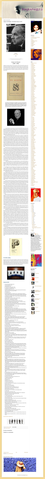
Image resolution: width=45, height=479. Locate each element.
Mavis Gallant (33, 145)
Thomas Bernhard (33, 170)
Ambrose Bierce (33, 67)
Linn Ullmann (32, 138)
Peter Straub (32, 156)
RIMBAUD (32, 45)
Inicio (16, 452)
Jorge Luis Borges (33, 129)
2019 (32, 209)
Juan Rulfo (32, 130)
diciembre (33, 212)
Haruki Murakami (33, 113)
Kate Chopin (32, 133)
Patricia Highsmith (33, 152)
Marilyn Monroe (33, 140)
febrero (33, 222)
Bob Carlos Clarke (33, 76)
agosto (33, 216)
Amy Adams (32, 68)
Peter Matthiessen (33, 155)
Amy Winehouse (33, 69)
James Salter (32, 121)
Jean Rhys (32, 122)
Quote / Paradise (16, 54)
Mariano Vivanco (33, 139)
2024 (32, 204)
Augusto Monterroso (33, 75)
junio (32, 218)
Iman (32, 116)
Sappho (32, 167)
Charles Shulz (33, 83)
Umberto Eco (32, 175)
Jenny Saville (32, 124)
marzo (33, 221)
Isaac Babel (32, 117)
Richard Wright (33, 163)
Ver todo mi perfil (33, 251)
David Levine (32, 89)
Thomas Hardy (33, 171)
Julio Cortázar (33, 132)
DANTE (32, 46)
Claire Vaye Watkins (33, 85)
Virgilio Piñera (33, 177)
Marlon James (33, 144)
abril (32, 220)
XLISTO (32, 183)
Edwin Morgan (33, 98)
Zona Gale (32, 185)
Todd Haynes (32, 172)
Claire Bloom (32, 84)
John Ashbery (33, 128)
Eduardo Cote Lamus (33, 97)
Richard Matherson (33, 162)
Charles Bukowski (33, 81)
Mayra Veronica (37, 277)
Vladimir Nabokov (33, 178)
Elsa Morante (32, 99)
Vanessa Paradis (33, 176)
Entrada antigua (26, 452)
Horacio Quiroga (33, 115)
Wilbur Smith (32, 180)
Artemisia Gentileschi (34, 226)
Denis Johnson (33, 91)
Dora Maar (32, 93)
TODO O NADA (33, 44)
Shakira (32, 168)
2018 (32, 210)
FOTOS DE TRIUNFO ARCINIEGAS (35, 37)
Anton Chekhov (33, 74)
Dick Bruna (32, 92)
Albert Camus (36, 307)
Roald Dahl (32, 164)
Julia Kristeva (32, 131)
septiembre (33, 215)
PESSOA (32, 43)
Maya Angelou (33, 146)
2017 (32, 211)
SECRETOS (32, 42)
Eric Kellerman (33, 100)
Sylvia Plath (32, 169)
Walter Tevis (32, 179)
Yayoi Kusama (33, 184)
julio (32, 217)
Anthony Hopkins (33, 73)
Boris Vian (32, 78)
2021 (32, 207)
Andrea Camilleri (33, 70)
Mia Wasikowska (33, 148)
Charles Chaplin (33, 82)
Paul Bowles (32, 153)
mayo (33, 219)
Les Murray (32, 137)
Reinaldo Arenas (33, 160)
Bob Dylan (32, 77)
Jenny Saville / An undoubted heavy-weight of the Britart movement (38, 291)
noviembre (33, 213)
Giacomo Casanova (33, 108)
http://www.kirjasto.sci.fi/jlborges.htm (8, 416)
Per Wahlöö (32, 154)
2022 (32, 206)
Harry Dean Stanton (33, 112)
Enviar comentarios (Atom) (10, 453)
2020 (32, 208)
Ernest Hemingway (33, 101)
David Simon (32, 90)
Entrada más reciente (6, 452)
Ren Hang (32, 161)
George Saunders (33, 106)
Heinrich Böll (32, 114)
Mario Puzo (32, 141)
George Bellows (33, 105)
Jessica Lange (33, 125)
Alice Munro (32, 66)
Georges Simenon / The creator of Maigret (37, 299)
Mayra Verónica (33, 147)
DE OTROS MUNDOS (34, 38)
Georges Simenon (33, 107)
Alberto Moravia (33, 65)
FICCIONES (32, 36)
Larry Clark (32, 136)
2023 (32, 205)
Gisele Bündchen (33, 109)
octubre (33, 214)
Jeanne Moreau (33, 123)
